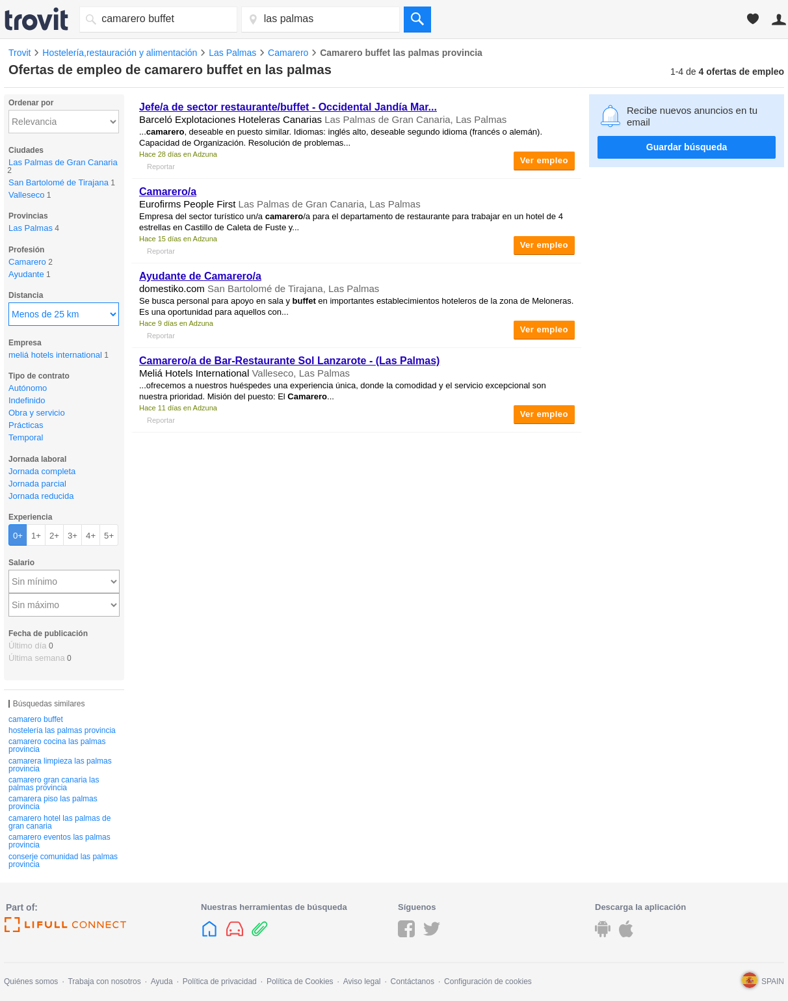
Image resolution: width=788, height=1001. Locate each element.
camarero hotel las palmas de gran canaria (59, 822)
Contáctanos (412, 981)
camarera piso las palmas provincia (53, 802)
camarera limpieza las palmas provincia (60, 765)
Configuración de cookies (488, 981)
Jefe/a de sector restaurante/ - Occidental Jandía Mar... (288, 107)
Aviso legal (362, 981)
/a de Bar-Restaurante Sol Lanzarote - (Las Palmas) (289, 360)
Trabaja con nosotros (104, 981)
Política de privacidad (220, 981)
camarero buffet (35, 719)
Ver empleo (544, 160)
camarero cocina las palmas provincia (56, 745)
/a (167, 191)
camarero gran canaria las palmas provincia (53, 784)
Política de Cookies (300, 981)
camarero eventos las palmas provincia (59, 841)
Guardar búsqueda (686, 147)
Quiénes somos (31, 981)
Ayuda (162, 981)
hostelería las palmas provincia (62, 730)
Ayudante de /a (200, 276)
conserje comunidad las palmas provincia (63, 860)
